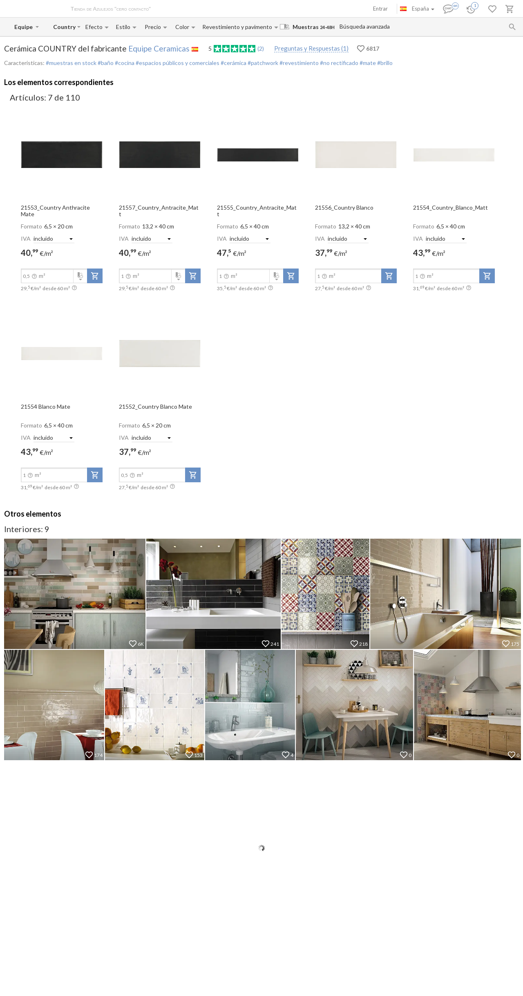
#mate (367, 62)
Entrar (380, 8)
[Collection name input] (64, 26)
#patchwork (262, 62)
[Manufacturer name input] (24, 26)
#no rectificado (338, 62)
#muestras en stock (71, 62)
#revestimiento (298, 62)
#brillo (384, 62)
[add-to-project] (95, 276)
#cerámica (232, 62)
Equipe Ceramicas (159, 48)
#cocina (124, 62)
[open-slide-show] (62, 154)
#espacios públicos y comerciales (176, 62)
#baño (105, 62)
